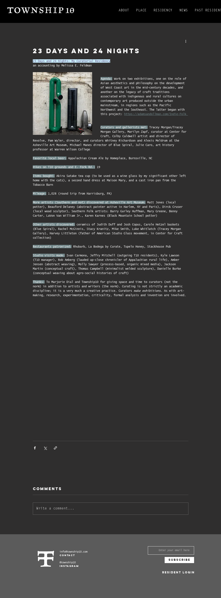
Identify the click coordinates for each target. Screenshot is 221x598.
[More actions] (185, 41)
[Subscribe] (179, 560)
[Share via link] (55, 448)
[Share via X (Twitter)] (45, 448)
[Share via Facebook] (35, 448)
